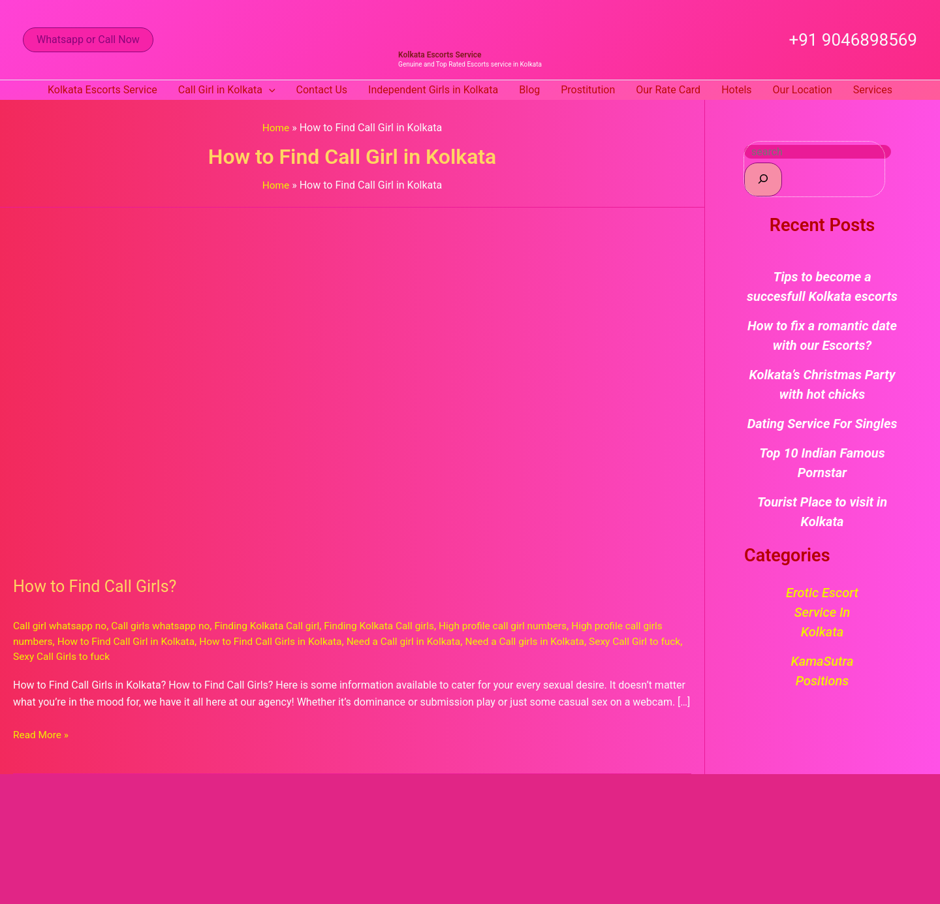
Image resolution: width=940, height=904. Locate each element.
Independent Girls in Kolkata (433, 90)
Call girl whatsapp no (61, 625)
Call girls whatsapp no (166, 625)
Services (872, 90)
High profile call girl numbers (520, 625)
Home (276, 127)
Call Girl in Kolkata (226, 90)
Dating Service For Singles (822, 423)
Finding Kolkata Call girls (393, 625)
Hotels (736, 90)
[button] (88, 39)
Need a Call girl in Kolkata (417, 640)
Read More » (41, 733)
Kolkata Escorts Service (439, 54)
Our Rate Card (668, 90)
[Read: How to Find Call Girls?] (347, 383)
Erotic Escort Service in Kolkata (822, 612)
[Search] (763, 179)
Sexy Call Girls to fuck (88, 655)
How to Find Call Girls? (98, 585)
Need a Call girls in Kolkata (544, 640)
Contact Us (322, 90)
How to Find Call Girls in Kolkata (280, 640)
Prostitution (588, 90)
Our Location (802, 90)
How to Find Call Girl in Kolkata (130, 640)
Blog (529, 90)
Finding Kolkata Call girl (276, 625)
